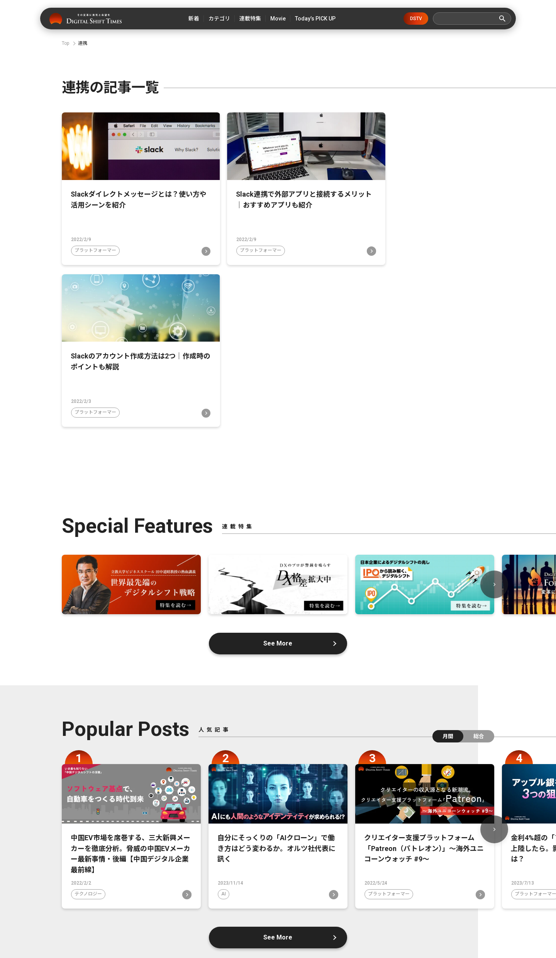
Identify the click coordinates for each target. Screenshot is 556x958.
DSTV (416, 18)
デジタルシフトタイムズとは (106, 913)
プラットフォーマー (95, 244)
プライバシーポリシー (364, 913)
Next (494, 416)
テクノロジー (88, 727)
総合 (478, 568)
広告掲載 (422, 913)
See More (278, 475)
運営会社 (248, 913)
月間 (447, 568)
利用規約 (468, 913)
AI (223, 727)
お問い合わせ (299, 913)
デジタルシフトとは (189, 913)
